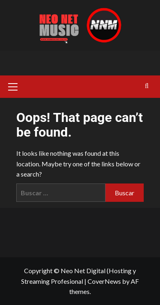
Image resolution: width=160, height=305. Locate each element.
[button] (16, 85)
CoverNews (104, 281)
